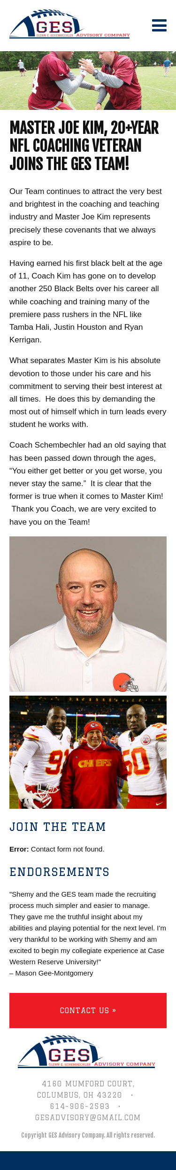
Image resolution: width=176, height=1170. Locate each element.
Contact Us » (88, 1011)
